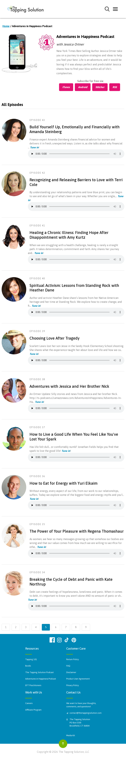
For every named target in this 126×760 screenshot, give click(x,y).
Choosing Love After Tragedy (55, 338)
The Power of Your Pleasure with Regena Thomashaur (77, 531)
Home (6, 26)
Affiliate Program (33, 710)
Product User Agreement (78, 679)
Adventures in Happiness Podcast (40, 679)
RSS (115, 87)
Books (28, 666)
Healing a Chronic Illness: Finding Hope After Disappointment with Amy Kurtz (69, 235)
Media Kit (70, 735)
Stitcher (99, 87)
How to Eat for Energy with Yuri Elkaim (63, 483)
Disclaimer (71, 672)
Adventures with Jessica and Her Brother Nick (69, 386)
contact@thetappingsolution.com (85, 713)
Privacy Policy (72, 685)
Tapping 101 (31, 659)
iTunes (66, 87)
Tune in (34, 147)
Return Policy (72, 659)
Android (82, 87)
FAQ (68, 666)
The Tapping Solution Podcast (39, 672)
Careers (28, 703)
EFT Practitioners (33, 685)
